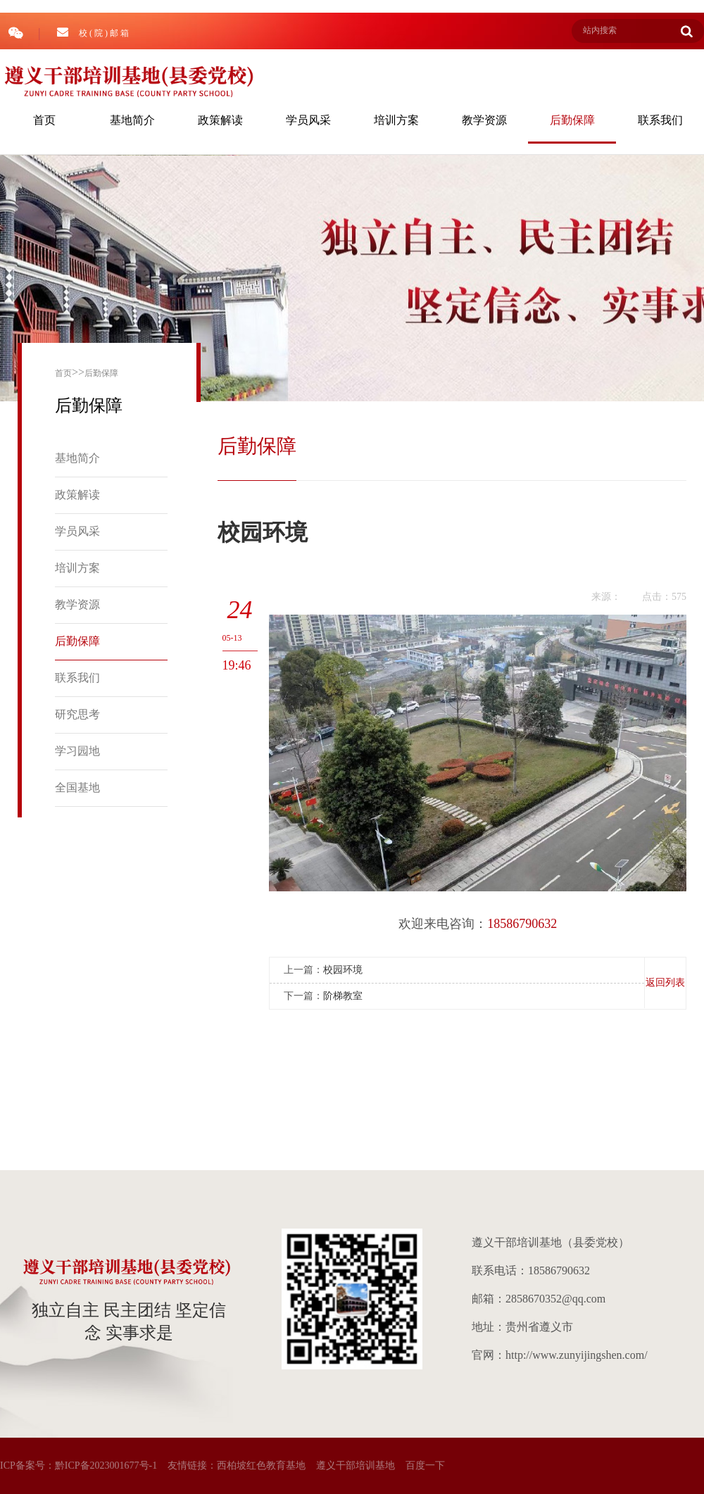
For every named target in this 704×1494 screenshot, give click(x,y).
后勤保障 (572, 120)
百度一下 (425, 1465)
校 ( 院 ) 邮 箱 (93, 32)
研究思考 (77, 714)
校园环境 (343, 970)
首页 (44, 120)
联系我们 (660, 120)
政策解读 (220, 120)
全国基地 (77, 787)
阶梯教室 (343, 996)
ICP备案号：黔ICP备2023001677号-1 (78, 1465)
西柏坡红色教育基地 (261, 1465)
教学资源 (484, 120)
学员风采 (308, 120)
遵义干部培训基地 (355, 1465)
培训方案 (396, 120)
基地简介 (132, 120)
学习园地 (77, 751)
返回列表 (665, 982)
